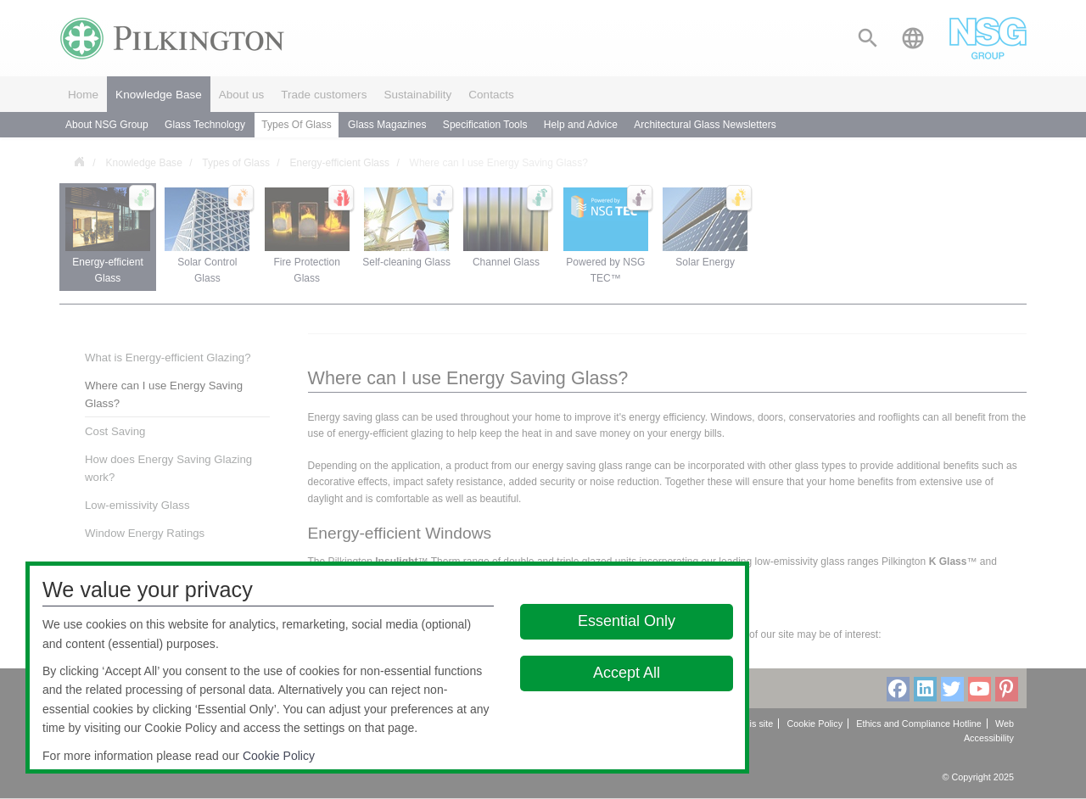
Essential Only (626, 620)
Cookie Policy (279, 756)
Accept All (626, 672)
